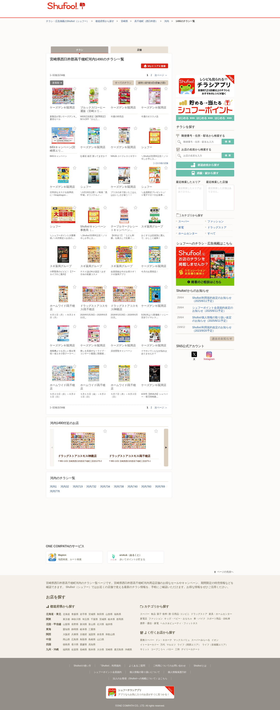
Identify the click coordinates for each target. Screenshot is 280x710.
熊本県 (91, 649)
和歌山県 (110, 634)
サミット (144, 649)
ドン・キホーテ (164, 640)
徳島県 (66, 644)
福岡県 (66, 649)
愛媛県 (83, 644)
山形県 (109, 614)
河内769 (160, 486)
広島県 (74, 639)
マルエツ (171, 644)
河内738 (119, 486)
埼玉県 (85, 619)
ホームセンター (186, 233)
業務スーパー (147, 640)
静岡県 (74, 629)
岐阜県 (83, 629)
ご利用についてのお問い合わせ (169, 665)
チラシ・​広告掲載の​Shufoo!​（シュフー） (67, 21)
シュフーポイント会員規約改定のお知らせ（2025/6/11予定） (212, 309)
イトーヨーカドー (149, 644)
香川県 (74, 644)
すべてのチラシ (123, 82)
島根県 (91, 639)
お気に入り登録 (74, 88)
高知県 (91, 644)
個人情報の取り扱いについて (145, 672)
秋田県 (100, 614)
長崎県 (83, 649)
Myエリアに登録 (154, 65)
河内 (166, 21)
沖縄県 (128, 649)
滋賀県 (91, 634)
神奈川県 (76, 619)
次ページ (161, 75)
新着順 (56, 83)
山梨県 (66, 624)
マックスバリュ (181, 640)
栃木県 (111, 619)
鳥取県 (83, 639)
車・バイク (199, 618)
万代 (162, 644)
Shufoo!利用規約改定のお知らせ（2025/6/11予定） (211, 299)
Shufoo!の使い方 (82, 665)
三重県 (91, 629)
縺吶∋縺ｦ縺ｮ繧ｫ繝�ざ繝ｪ (152, 82)
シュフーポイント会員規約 (108, 672)
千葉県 (94, 619)
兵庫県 (74, 634)
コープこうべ (158, 649)
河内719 (78, 486)
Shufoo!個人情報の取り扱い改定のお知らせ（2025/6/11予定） (211, 319)
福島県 (117, 614)
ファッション (214, 221)
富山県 (91, 624)
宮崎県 (124, 21)
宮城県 (91, 614)
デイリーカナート (190, 649)
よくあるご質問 (137, 665)
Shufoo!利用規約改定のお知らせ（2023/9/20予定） (211, 329)
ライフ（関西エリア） (189, 644)
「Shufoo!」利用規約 (110, 665)
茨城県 (102, 619)
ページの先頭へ (223, 571)
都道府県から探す (104, 21)
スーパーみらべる (200, 640)
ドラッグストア (215, 227)
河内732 (91, 486)
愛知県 (66, 629)
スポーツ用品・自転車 (218, 618)
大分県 (100, 649)
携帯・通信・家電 (149, 623)
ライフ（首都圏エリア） (215, 644)
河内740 (132, 486)
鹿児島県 (118, 649)
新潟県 (83, 624)
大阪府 (66, 634)
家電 (180, 227)
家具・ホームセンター (220, 614)
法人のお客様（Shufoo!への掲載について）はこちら (140, 678)
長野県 (74, 624)
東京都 (66, 619)
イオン (215, 640)
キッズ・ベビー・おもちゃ (178, 618)
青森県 (74, 614)
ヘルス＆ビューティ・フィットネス (179, 623)
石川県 (100, 624)
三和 (177, 649)
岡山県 (66, 639)
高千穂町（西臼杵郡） (146, 21)
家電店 (143, 618)
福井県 (109, 624)
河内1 (53, 486)
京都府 (83, 634)
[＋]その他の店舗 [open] (160, 163)
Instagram (209, 356)
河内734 (105, 486)
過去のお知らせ (222, 338)
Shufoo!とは (200, 665)
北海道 (66, 614)
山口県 (100, 639)
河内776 (55, 491)
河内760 (146, 486)
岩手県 (83, 614)
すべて (210, 233)
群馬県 (119, 619)
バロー (169, 649)
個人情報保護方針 (177, 672)
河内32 (65, 486)
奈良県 (100, 634)
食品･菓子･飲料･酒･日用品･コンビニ (170, 614)
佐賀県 (74, 649)
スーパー (182, 221)
